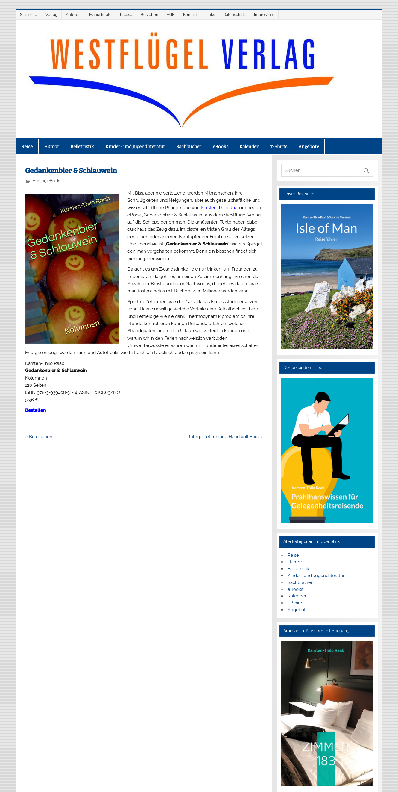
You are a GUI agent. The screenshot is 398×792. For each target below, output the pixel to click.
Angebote (308, 146)
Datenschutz (234, 14)
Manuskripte (100, 14)
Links (210, 14)
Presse (126, 14)
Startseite (28, 14)
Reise (27, 146)
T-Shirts (278, 146)
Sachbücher (188, 146)
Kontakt (190, 14)
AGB (171, 14)
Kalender (249, 146)
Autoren (73, 14)
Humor (51, 146)
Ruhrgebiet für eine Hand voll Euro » (225, 436)
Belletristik (82, 146)
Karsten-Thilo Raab (220, 207)
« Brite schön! (39, 436)
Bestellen (149, 14)
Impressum (264, 14)
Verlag (51, 14)
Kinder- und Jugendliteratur (135, 146)
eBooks (220, 146)
